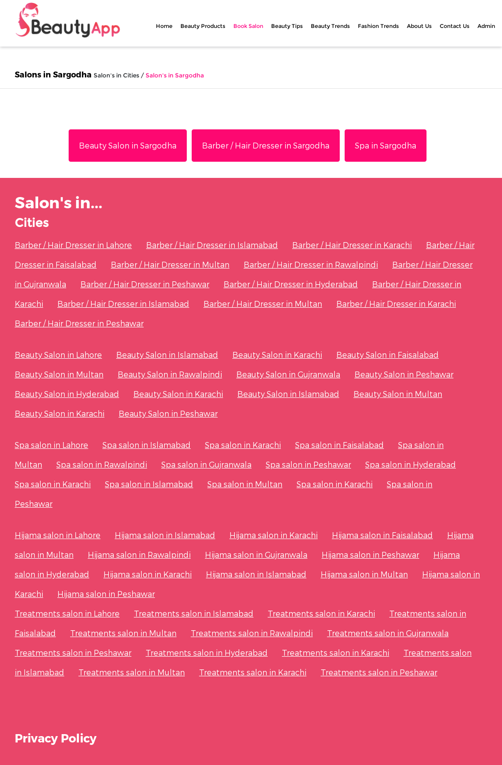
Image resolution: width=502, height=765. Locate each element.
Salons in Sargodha (53, 74)
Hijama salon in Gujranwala (256, 554)
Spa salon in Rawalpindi (101, 464)
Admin (486, 26)
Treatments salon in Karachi (321, 613)
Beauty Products (203, 26)
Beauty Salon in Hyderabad (67, 393)
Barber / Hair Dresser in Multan (170, 264)
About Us (419, 26)
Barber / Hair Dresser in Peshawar (144, 284)
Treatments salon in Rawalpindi (252, 633)
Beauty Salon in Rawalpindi (170, 374)
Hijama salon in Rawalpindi (139, 554)
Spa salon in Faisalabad (339, 444)
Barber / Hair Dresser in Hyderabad (291, 284)
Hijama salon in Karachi (273, 535)
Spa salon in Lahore (51, 444)
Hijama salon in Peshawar (370, 554)
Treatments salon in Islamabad (193, 613)
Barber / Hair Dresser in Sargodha (265, 145)
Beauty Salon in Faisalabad (387, 354)
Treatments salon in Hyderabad (207, 652)
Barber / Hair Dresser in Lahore (73, 244)
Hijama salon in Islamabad (165, 535)
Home (164, 26)
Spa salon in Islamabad (146, 444)
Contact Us (455, 26)
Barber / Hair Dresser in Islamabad (212, 244)
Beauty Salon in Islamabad (167, 354)
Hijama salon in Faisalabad (382, 535)
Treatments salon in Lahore (67, 613)
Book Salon (248, 26)
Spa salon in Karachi (243, 444)
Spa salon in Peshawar (308, 464)
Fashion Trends (378, 26)
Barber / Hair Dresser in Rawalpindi (311, 264)
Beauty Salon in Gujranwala (288, 374)
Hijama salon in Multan (364, 574)
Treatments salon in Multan (123, 633)
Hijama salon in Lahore (57, 535)
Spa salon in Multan (244, 484)
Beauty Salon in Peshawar (403, 374)
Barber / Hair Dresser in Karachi (352, 244)
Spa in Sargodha (385, 145)
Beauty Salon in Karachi (277, 354)
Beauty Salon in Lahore (58, 354)
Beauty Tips (287, 26)
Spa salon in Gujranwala (206, 464)
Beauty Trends (330, 26)
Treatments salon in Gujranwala (388, 633)
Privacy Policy (56, 738)
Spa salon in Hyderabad (410, 464)
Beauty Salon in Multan (59, 374)
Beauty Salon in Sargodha (127, 145)
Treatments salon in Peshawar (73, 652)
